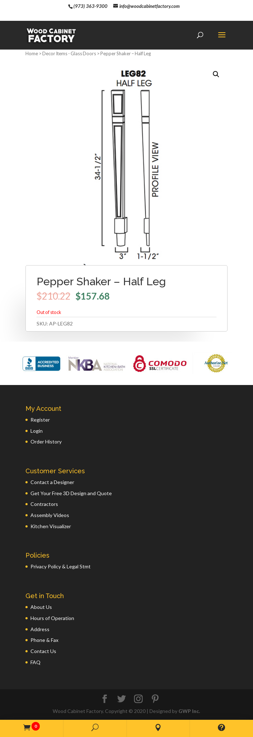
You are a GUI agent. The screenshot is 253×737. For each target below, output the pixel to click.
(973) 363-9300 (90, 6)
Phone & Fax (44, 640)
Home (31, 53)
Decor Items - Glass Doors (69, 53)
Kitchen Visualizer (50, 526)
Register (40, 420)
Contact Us (43, 651)
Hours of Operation (52, 618)
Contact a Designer (52, 482)
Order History (46, 441)
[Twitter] (121, 699)
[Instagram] (138, 699)
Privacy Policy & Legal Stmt (60, 566)
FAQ (35, 662)
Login (36, 431)
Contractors (44, 504)
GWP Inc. (189, 711)
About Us (41, 607)
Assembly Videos (49, 515)
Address (39, 629)
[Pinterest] (155, 699)
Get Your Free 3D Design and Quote (71, 493)
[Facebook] (104, 699)
